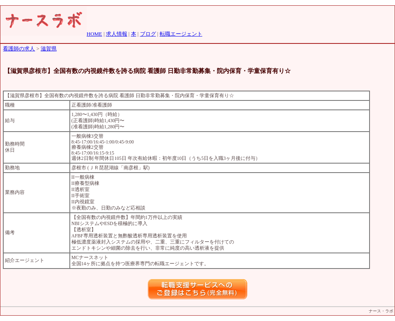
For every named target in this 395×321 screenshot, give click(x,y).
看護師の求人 (19, 49)
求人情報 (116, 34)
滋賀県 (49, 49)
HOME (94, 34)
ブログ (148, 34)
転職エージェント (181, 34)
